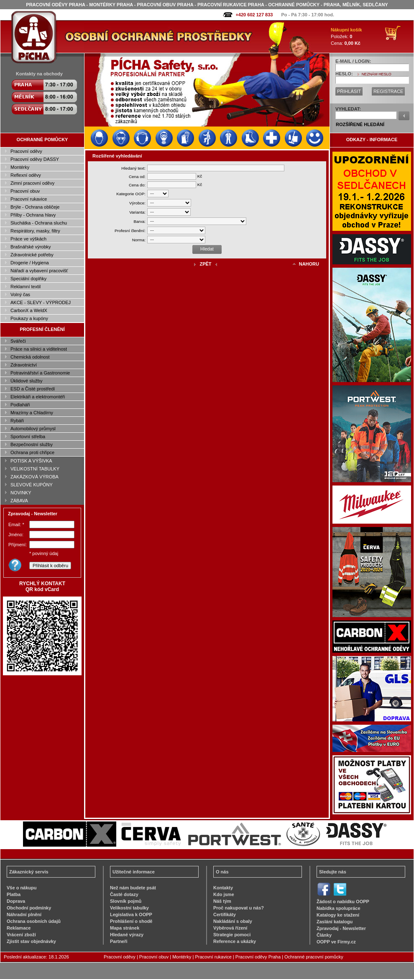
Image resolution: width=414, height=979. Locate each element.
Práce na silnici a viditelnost (38, 348)
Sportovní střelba (27, 436)
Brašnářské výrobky (30, 246)
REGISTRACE (388, 91)
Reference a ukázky (234, 941)
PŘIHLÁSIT (349, 91)
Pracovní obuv (25, 191)
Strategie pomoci (231, 934)
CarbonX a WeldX (28, 310)
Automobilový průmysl (33, 428)
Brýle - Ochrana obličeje (34, 206)
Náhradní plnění (24, 914)
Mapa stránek (124, 927)
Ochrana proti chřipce (32, 452)
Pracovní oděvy (26, 151)
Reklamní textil (25, 286)
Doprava (16, 901)
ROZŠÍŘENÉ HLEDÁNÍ (360, 124)
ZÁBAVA (19, 500)
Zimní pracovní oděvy (32, 183)
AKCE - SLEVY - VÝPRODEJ (40, 302)
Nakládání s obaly (232, 921)
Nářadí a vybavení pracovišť (39, 270)
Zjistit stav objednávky (31, 941)
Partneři (119, 941)
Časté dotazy (124, 894)
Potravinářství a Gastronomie (40, 372)
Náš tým (222, 901)
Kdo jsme (223, 894)
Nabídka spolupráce (338, 908)
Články (324, 935)
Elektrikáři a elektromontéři (37, 396)
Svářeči (18, 341)
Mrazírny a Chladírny (31, 412)
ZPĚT (205, 263)
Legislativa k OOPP (131, 914)
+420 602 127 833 (254, 14)
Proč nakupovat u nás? (238, 907)
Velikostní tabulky (129, 907)
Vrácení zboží (21, 934)
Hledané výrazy (126, 934)
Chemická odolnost (30, 356)
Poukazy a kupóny (29, 318)
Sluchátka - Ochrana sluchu (38, 222)
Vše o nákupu (22, 887)
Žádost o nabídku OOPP (343, 901)
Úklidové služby (26, 380)
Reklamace (19, 927)
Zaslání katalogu (335, 921)
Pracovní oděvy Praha (258, 956)
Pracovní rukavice (28, 198)
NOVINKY (20, 492)
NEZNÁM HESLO (376, 74)
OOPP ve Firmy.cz (336, 941)
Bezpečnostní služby (31, 444)
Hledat (207, 248)
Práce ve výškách (28, 238)
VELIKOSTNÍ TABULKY (34, 468)
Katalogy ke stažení (338, 914)
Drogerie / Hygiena (29, 262)
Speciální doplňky (28, 278)
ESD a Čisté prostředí (32, 388)
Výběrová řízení (230, 927)
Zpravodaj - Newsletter (341, 928)
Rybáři (17, 420)
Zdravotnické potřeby (32, 254)
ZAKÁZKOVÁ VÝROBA (34, 476)
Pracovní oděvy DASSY (34, 159)
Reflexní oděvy (25, 175)
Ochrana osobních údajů (34, 921)
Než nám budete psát (133, 887)
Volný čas (20, 294)
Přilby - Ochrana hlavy (33, 214)
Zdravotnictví (23, 364)
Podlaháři (20, 404)
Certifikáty (224, 914)
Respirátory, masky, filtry (35, 230)
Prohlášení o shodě (131, 921)
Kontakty (223, 887)
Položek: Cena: (346, 36)
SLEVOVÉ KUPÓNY (31, 484)
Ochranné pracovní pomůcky (313, 956)
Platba (13, 894)
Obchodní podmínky (29, 907)
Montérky (19, 167)
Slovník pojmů (125, 901)
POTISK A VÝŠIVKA (31, 460)
